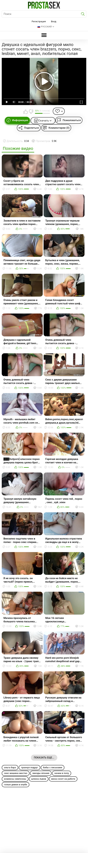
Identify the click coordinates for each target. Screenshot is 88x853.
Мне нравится (25, 111)
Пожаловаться (72, 120)
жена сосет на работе (63, 779)
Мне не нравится (31, 111)
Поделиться (31, 127)
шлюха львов (38, 779)
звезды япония (40, 773)
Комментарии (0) (59, 127)
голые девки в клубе (15, 784)
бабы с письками (52, 767)
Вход (53, 21)
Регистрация (39, 21)
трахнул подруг (29, 767)
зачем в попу (61, 773)
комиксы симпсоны (15, 779)
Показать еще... (44, 757)
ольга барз (10, 767)
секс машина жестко (15, 773)
